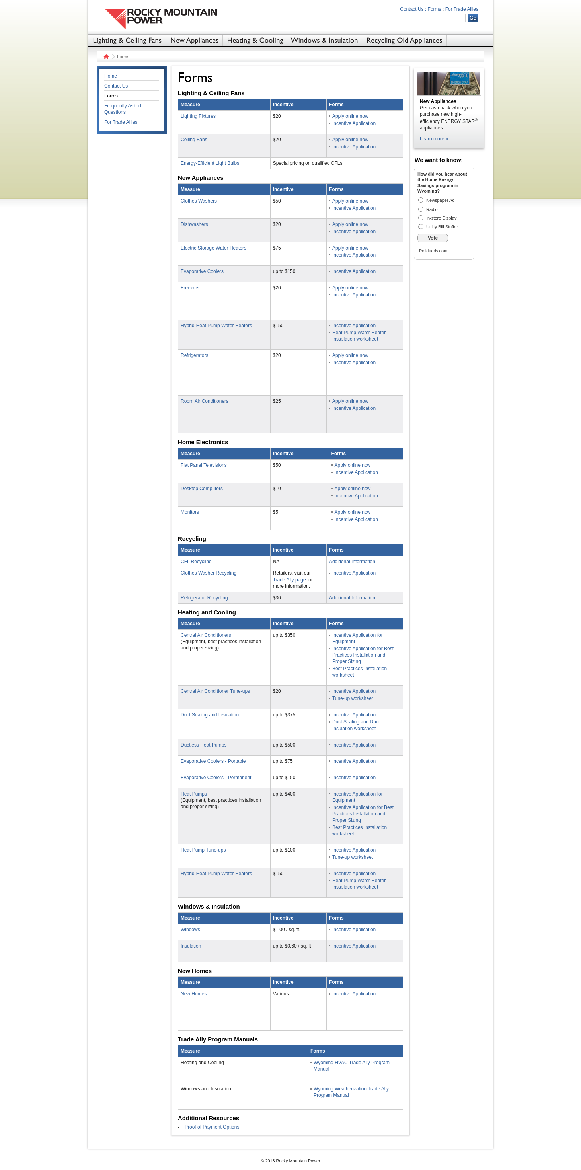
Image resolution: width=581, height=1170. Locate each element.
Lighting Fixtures (198, 116)
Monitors (190, 512)
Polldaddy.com (433, 250)
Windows (190, 929)
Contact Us (116, 86)
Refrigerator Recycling (204, 598)
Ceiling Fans (194, 139)
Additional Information (352, 561)
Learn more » (434, 139)
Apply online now (350, 116)
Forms (434, 9)
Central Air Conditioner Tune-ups (215, 691)
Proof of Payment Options (212, 1127)
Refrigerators (194, 355)
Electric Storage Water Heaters (213, 248)
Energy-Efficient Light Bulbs (210, 163)
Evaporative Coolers (202, 271)
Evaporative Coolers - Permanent (216, 777)
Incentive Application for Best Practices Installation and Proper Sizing (363, 655)
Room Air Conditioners (204, 401)
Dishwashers (194, 224)
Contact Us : (413, 9)
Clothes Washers (199, 201)
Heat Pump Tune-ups (203, 850)
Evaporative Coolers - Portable (213, 761)
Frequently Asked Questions (122, 109)
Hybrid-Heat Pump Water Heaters (216, 325)
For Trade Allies (461, 9)
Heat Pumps (194, 794)
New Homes (194, 993)
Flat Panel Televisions (204, 465)
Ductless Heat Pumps (203, 745)
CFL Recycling (196, 561)
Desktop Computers (202, 488)
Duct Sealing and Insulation (210, 715)
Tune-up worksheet (352, 698)
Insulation (191, 946)
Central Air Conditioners (206, 635)
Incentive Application (354, 123)
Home (105, 56)
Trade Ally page (289, 580)
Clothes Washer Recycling (208, 573)
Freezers (190, 288)
